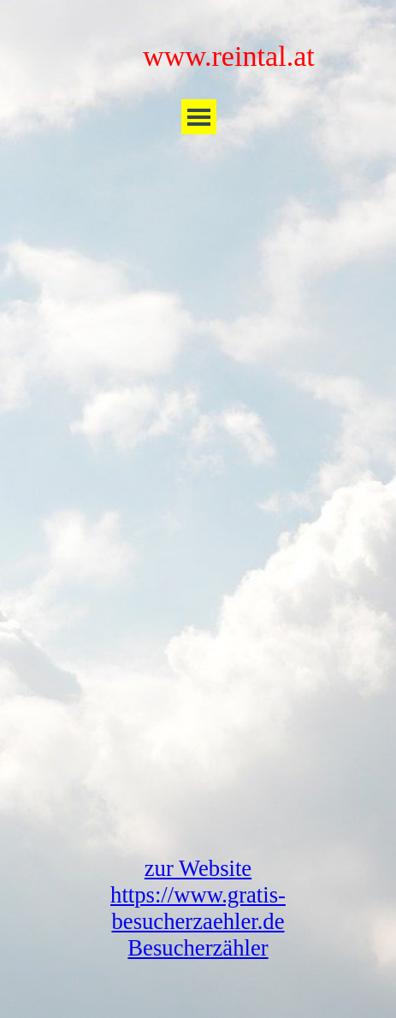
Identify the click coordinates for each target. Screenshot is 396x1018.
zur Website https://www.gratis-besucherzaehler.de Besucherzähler (198, 908)
